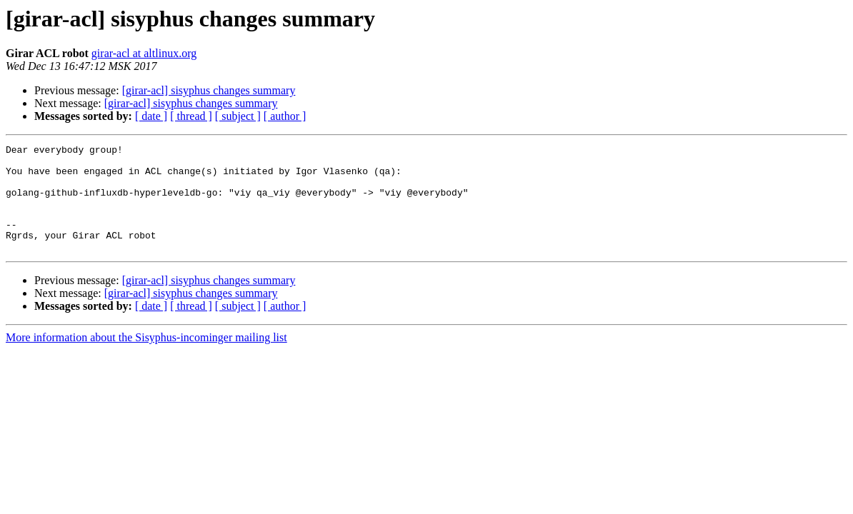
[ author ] (285, 116)
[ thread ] (191, 116)
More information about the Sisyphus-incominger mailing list (146, 359)
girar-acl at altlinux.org (143, 53)
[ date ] (151, 116)
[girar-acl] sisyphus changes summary (209, 90)
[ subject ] (238, 116)
